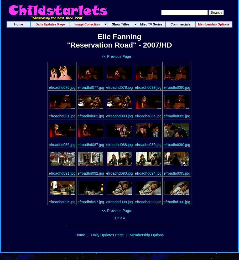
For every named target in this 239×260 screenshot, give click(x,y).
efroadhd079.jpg (148, 87)
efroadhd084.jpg (148, 116)
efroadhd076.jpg (62, 87)
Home (80, 235)
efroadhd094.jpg (148, 173)
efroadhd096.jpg (62, 202)
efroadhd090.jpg (177, 145)
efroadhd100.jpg (177, 202)
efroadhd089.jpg (148, 145)
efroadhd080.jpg (177, 87)
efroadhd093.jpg (119, 173)
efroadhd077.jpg (90, 87)
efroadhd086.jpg (62, 145)
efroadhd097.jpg (90, 202)
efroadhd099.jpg (148, 202)
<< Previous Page (116, 56)
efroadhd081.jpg (62, 116)
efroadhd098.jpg (119, 202)
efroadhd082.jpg (90, 116)
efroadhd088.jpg (119, 145)
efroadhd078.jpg (119, 87)
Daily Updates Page (107, 235)
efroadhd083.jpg (119, 116)
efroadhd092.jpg (90, 173)
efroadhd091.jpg (62, 173)
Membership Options (147, 235)
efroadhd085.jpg (177, 116)
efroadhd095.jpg (177, 173)
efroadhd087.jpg (90, 145)
